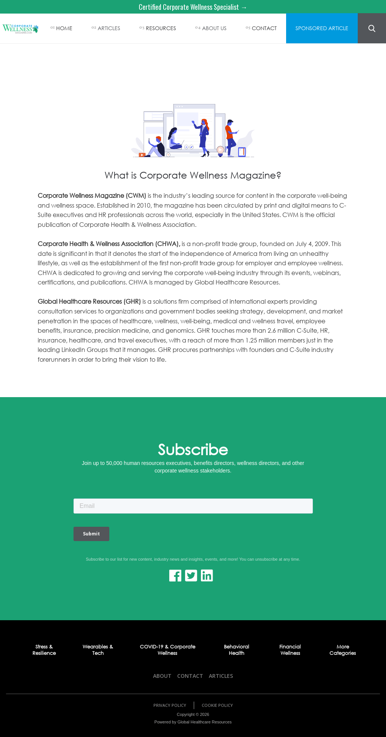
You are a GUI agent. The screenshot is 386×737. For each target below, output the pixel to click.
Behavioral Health (236, 650)
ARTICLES (109, 28)
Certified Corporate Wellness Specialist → (193, 7)
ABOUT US (214, 28)
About (162, 676)
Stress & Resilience (44, 650)
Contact (190, 676)
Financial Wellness (290, 650)
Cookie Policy (217, 705)
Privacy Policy (169, 705)
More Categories (342, 650)
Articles (221, 676)
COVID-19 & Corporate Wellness (167, 650)
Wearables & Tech (98, 650)
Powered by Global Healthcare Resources (193, 722)
